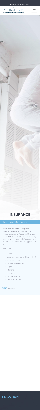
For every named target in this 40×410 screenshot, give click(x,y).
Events (22, 4)
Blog (27, 4)
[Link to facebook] (20, 1)
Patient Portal (14, 4)
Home (5, 222)
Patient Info (13, 222)
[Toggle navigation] (34, 10)
